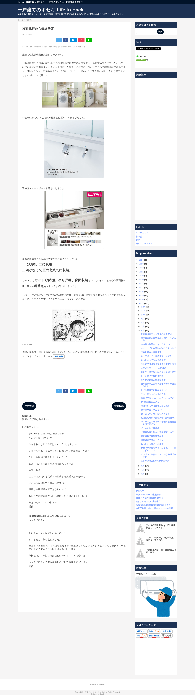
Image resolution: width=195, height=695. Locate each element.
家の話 (139, 236)
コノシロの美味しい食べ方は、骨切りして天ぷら (160, 538)
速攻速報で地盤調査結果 (152, 436)
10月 (143, 315)
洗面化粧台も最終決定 (151, 352)
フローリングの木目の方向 (153, 394)
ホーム (21, 2)
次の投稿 (29, 406)
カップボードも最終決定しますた (156, 356)
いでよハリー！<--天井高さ (153, 368)
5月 (143, 466)
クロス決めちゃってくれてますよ (156, 334)
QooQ (102, 694)
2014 (141, 299)
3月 (143, 474)
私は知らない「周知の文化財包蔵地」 (158, 418)
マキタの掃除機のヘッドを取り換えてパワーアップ (160, 526)
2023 (141, 264)
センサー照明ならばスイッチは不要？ (158, 372)
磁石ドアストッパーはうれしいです (157, 398)
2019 (141, 279)
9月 (143, 318)
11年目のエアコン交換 (145, 573)
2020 (141, 275)
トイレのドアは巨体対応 (152, 376)
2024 (141, 260)
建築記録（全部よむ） (36, 2)
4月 (143, 470)
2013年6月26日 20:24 (52, 433)
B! (73, 40)
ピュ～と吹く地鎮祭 (150, 428)
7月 (143, 326)
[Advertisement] (156, 149)
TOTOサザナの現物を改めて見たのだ (158, 348)
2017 (141, 287)
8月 (143, 322)
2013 (141, 303)
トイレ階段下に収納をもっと (154, 390)
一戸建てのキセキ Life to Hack (50, 9)
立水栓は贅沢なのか (150, 402)
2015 (141, 295)
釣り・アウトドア (144, 243)
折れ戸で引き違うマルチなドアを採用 (158, 364)
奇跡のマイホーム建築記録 (148, 494)
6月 (143, 330)
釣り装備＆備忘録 (74, 2)
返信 (31, 506)
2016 (141, 291)
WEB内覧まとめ (56, 2)
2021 (141, 272)
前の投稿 (119, 406)
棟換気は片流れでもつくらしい (155, 344)
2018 (141, 283)
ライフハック (142, 233)
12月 (143, 307)
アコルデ (140, 491)
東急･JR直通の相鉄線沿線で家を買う (153, 505)
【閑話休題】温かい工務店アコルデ (157, 432)
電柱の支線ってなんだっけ (153, 410)
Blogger (101, 684)
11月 (143, 311)
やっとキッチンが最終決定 (153, 360)
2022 (141, 268)
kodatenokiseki (37, 516)
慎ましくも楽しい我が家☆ (148, 501)
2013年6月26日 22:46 (58, 516)
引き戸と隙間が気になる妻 (153, 380)
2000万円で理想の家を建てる (149, 498)
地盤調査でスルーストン (152, 440)
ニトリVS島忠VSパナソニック (155, 461)
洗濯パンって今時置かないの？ (155, 406)
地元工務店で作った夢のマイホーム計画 (154, 508)
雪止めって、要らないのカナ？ (155, 414)
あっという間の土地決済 (152, 444)
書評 (138, 240)
